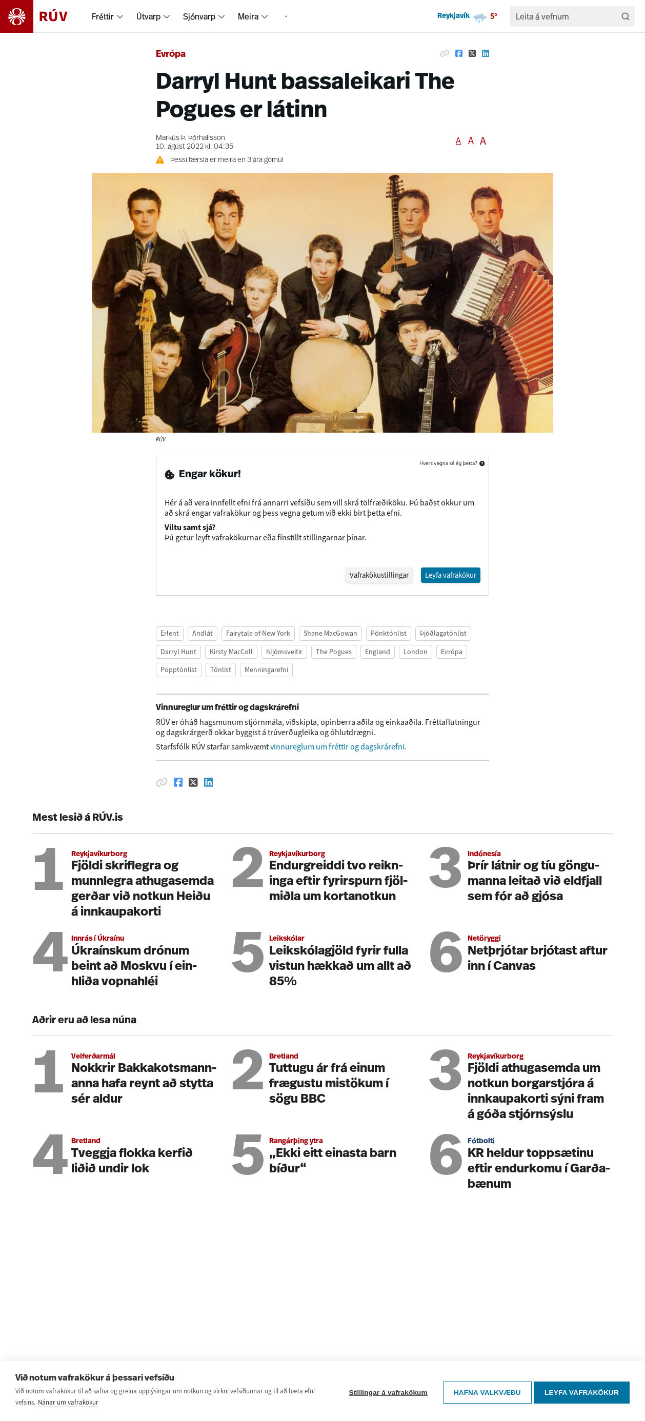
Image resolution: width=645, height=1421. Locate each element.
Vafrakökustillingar (369, 575)
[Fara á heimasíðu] (43, 16)
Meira (248, 16)
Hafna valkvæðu (484, 1391)
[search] (567, 16)
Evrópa (171, 54)
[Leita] (625, 16)
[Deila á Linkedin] (485, 53)
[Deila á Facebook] (458, 53)
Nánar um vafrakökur (68, 1402)
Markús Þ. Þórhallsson (190, 138)
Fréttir (103, 16)
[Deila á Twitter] (472, 53)
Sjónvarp (199, 16)
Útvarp (148, 16)
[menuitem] (120, 16)
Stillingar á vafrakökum (385, 1391)
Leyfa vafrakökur (582, 1391)
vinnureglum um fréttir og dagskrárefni (337, 747)
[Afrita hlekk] (444, 53)
